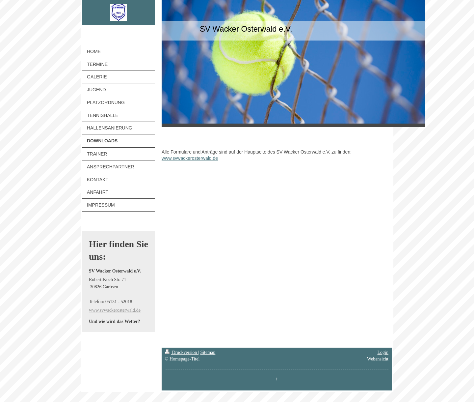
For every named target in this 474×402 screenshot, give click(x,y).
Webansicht (377, 359)
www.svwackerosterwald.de (115, 310)
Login (383, 352)
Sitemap (207, 352)
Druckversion (181, 352)
